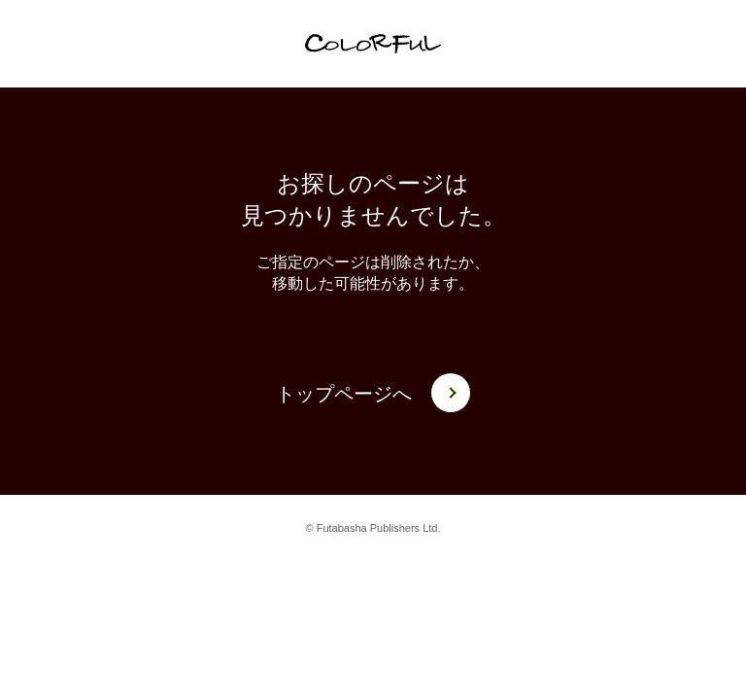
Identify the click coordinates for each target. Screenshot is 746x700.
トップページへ (373, 394)
